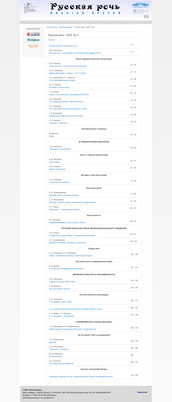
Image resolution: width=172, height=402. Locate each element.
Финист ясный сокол (57, 169)
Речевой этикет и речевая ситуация (63, 195)
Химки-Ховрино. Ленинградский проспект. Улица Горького (72, 329)
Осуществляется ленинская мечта (63, 46)
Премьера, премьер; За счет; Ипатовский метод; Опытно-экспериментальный (81, 376)
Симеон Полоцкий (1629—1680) (62, 282)
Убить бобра (54, 162)
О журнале (27, 22)
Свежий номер (67, 22)
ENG (146, 17)
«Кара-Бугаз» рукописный (59, 149)
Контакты (40, 22)
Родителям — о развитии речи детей (64, 209)
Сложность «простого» (58, 123)
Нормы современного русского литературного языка (70, 256)
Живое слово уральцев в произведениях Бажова (69, 94)
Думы (51, 136)
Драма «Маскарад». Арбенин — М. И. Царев (67, 73)
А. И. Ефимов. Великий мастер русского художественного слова (75, 309)
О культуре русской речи (59, 182)
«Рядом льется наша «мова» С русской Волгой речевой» (72, 235)
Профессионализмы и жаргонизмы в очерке (67, 222)
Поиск (137, 22)
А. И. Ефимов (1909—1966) (60, 302)
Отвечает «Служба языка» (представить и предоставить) (72, 202)
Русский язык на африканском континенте (66, 269)
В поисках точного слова (59, 87)
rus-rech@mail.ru (47, 398)
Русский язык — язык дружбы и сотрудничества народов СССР (75, 53)
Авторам (52, 22)
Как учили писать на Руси (59, 289)
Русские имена (55, 356)
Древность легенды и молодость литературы (67, 243)
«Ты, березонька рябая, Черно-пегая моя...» (67, 102)
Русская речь (52, 27)
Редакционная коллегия (107, 22)
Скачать (51, 40)
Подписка (126, 22)
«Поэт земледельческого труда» (62, 80)
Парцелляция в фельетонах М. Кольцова (66, 116)
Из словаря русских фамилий (61, 363)
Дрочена (52, 342)
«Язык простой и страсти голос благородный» (68, 66)
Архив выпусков (85, 22)
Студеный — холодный (58, 349)
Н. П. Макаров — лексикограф (61, 316)
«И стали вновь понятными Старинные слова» (68, 109)
